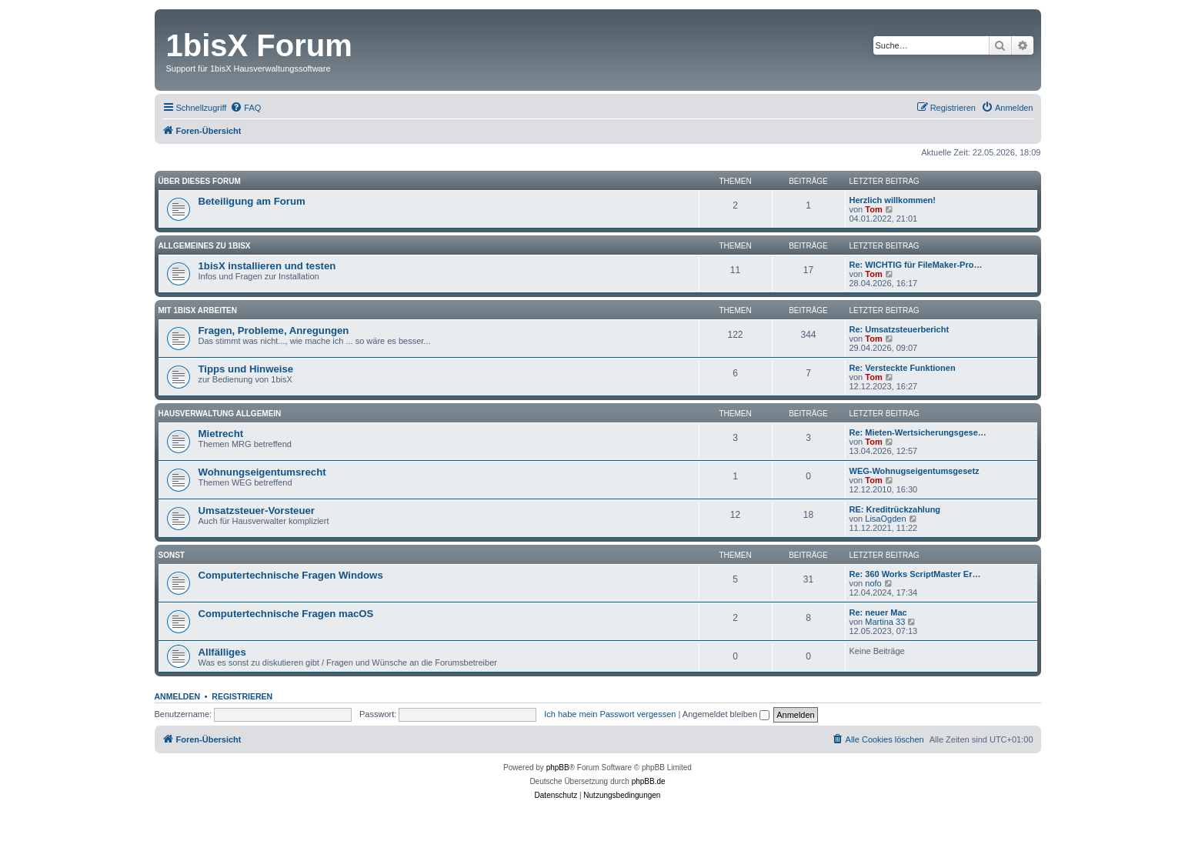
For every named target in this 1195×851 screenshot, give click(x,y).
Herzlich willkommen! (893, 200)
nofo (873, 583)
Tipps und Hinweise (246, 369)
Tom (873, 209)
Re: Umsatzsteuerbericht (900, 329)
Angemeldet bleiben (726, 714)
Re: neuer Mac (878, 612)
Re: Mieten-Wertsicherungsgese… (918, 432)
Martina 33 (885, 621)
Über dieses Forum (200, 181)
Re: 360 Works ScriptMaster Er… (915, 574)
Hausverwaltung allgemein (220, 413)
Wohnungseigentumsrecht (262, 472)
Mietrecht (221, 433)
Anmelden (178, 696)
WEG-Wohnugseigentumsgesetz (915, 471)
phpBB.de (649, 781)
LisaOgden (885, 518)
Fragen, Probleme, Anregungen (274, 330)
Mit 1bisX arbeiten (198, 310)
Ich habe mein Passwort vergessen (610, 714)
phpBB (557, 767)
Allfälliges (222, 652)
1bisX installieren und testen (267, 266)
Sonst (172, 555)
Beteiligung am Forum (252, 201)
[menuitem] (245, 107)
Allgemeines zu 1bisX (205, 246)
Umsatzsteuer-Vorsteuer (257, 510)
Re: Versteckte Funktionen (903, 367)
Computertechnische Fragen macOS (286, 613)
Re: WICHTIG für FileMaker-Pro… (916, 264)
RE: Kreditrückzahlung (895, 509)
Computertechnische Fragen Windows (291, 575)
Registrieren (242, 696)
